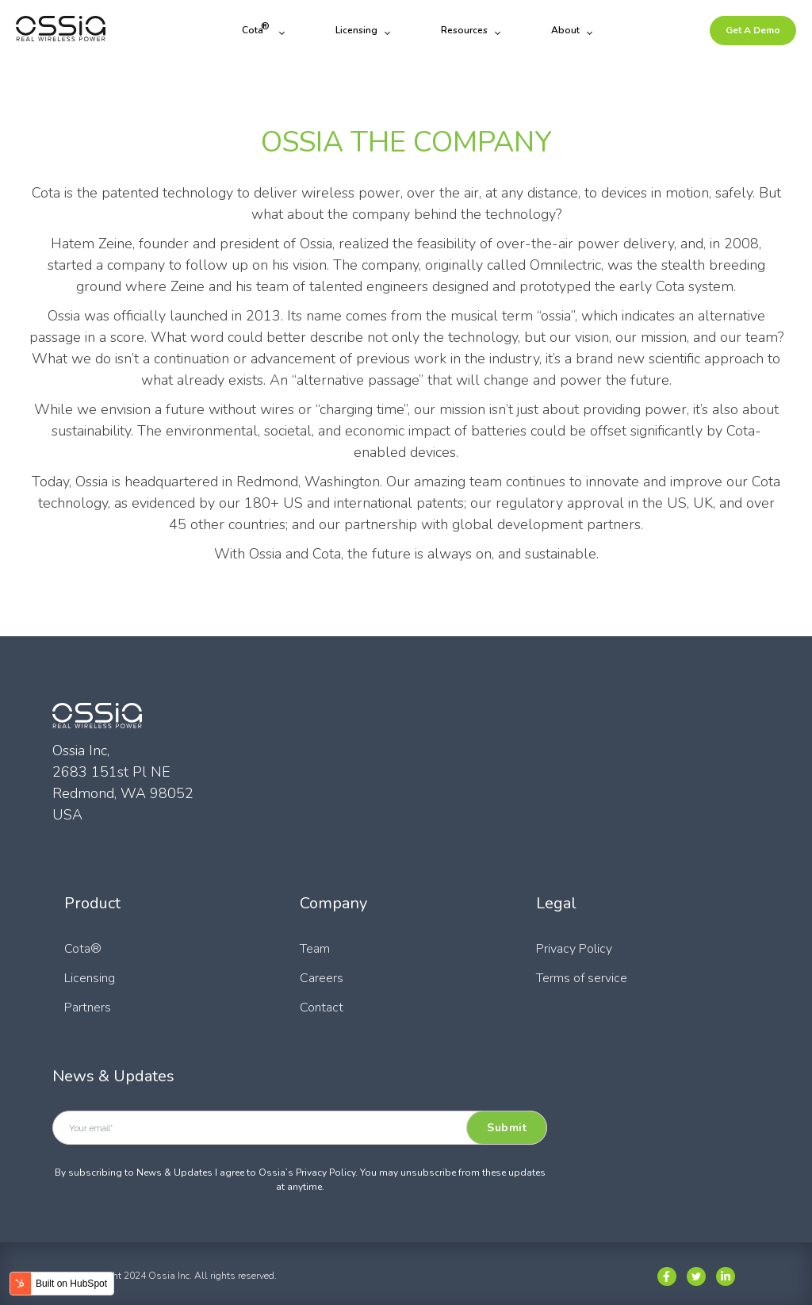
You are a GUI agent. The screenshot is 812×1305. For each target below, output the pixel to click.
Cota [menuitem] (256, 28)
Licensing (89, 978)
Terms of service (581, 978)
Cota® (83, 949)
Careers (321, 978)
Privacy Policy (574, 949)
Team (315, 949)
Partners (87, 1007)
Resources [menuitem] (464, 30)
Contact (321, 1007)
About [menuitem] (565, 30)
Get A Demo (753, 30)
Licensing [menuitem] (356, 30)
